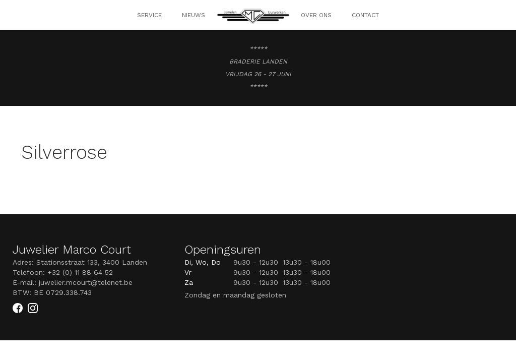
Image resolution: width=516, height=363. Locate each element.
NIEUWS (193, 15)
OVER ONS (316, 15)
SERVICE (149, 15)
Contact (365, 15)
